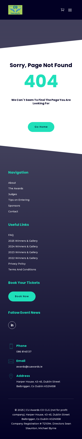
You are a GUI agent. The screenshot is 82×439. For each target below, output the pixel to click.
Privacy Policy (17, 263)
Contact (13, 211)
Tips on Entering (18, 199)
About (12, 182)
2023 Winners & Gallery (23, 252)
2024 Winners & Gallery (23, 246)
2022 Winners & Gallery (23, 258)
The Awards (15, 188)
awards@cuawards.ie (29, 366)
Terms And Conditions (22, 269)
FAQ (11, 235)
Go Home (41, 127)
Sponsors (14, 205)
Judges (12, 194)
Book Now (22, 296)
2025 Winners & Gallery (23, 240)
